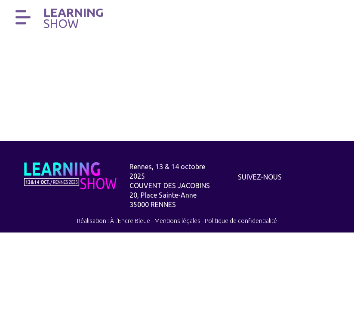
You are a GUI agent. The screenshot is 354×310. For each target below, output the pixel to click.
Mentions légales (177, 220)
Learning (73, 18)
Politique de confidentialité (241, 220)
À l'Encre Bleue (130, 220)
